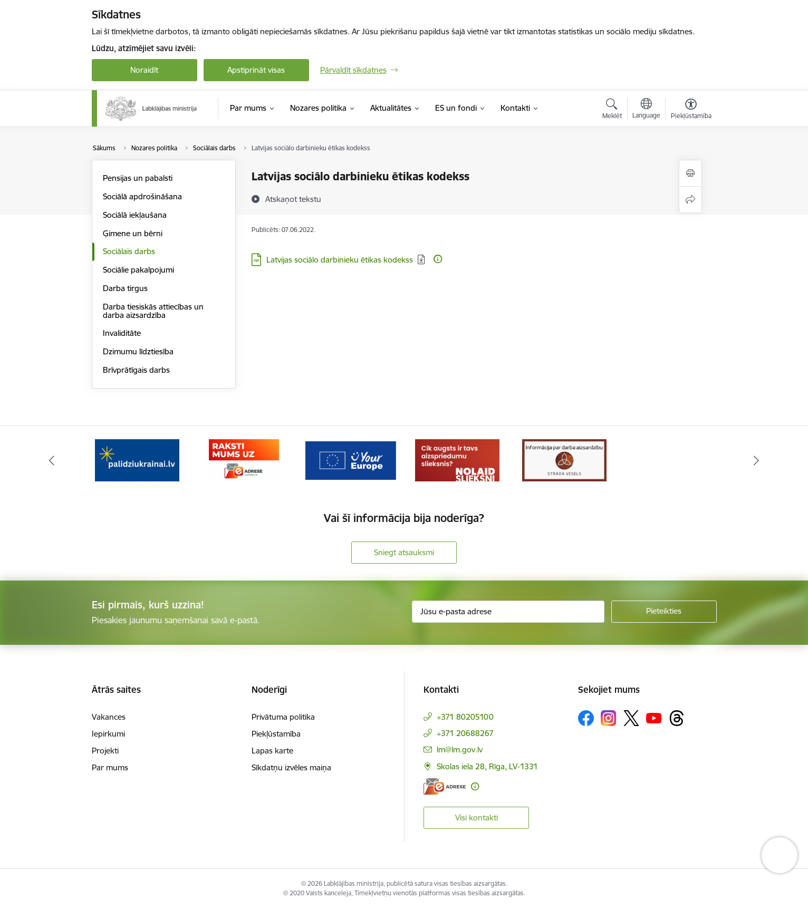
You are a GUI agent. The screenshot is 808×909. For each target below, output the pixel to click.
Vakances (109, 717)
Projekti (105, 751)
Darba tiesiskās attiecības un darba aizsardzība (153, 311)
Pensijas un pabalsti (137, 178)
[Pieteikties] (664, 612)
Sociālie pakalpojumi (138, 270)
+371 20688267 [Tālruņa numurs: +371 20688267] (465, 733)
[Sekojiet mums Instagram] (609, 718)
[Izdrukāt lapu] (690, 173)
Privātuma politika (283, 717)
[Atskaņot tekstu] (293, 198)
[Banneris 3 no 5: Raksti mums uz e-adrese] (350, 459)
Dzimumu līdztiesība (138, 351)
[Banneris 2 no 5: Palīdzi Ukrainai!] (243, 459)
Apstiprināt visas (256, 70)
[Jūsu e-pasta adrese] (508, 612)
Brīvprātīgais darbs (136, 370)
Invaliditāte (122, 333)
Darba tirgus (125, 288)
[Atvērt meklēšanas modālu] (612, 110)
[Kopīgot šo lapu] (690, 199)
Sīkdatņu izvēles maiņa (291, 767)
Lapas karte (272, 751)
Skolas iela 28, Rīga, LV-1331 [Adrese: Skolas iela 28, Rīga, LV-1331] (487, 766)
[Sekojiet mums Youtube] (654, 717)
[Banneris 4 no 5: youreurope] (457, 459)
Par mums (110, 767)
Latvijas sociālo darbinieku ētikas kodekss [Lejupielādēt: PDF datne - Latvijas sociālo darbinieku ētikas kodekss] (339, 260)
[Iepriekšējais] (52, 460)
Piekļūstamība (276, 734)
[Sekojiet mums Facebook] (586, 718)
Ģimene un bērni (132, 233)
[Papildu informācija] (438, 259)
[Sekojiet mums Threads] (677, 718)
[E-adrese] (445, 786)
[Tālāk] (757, 460)
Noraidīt (144, 70)
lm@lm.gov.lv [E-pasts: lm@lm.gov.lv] (460, 749)
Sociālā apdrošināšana (142, 196)
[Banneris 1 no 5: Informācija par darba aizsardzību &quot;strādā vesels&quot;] (137, 459)
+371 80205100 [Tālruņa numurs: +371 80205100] (465, 717)
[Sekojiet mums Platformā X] (631, 718)
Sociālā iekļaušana (135, 215)
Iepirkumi (108, 734)
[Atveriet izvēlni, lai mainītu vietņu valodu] (646, 110)
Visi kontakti (476, 818)
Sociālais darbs (129, 251)
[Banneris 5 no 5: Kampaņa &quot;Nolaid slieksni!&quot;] (564, 459)
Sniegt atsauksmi (404, 552)
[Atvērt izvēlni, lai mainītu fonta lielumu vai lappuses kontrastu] (691, 110)
